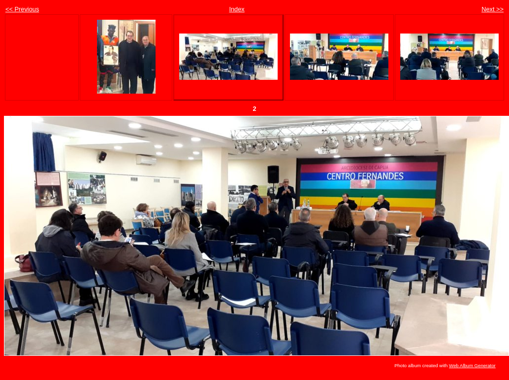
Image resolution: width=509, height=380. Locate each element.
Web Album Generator (472, 365)
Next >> (492, 9)
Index (236, 9)
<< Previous (22, 9)
